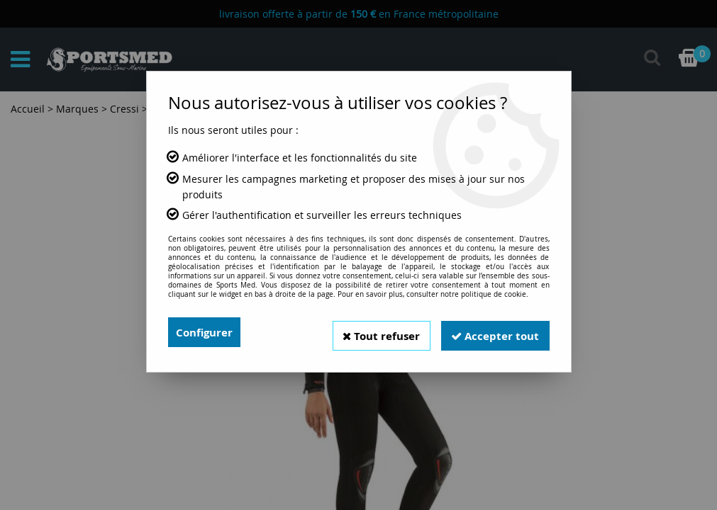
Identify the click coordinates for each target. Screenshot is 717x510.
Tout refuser (373, 332)
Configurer (206, 332)
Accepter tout (493, 332)
